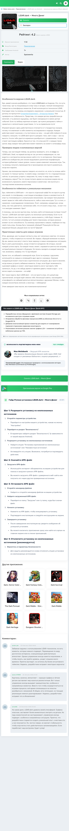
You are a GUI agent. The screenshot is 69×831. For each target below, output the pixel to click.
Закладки (25, 25)
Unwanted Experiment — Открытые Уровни (37, 114)
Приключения (29, 46)
